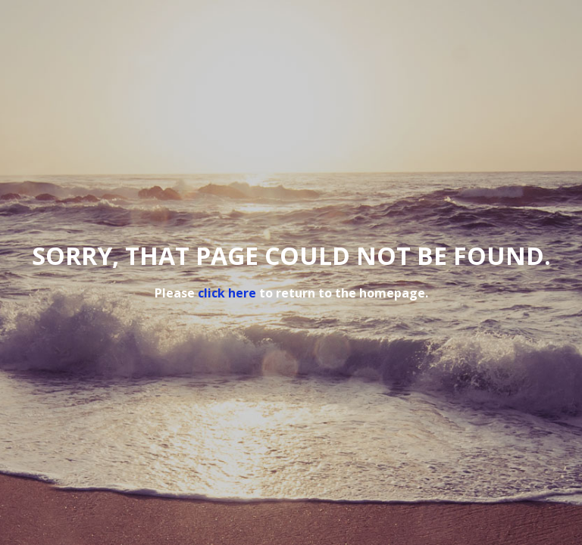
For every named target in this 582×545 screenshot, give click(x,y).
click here (227, 293)
